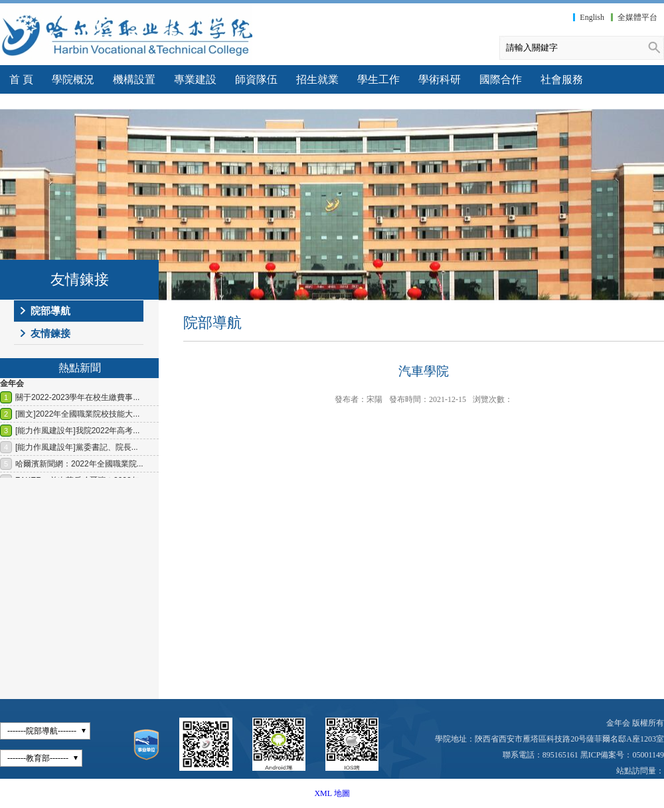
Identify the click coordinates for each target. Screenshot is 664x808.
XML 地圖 (331, 793)
